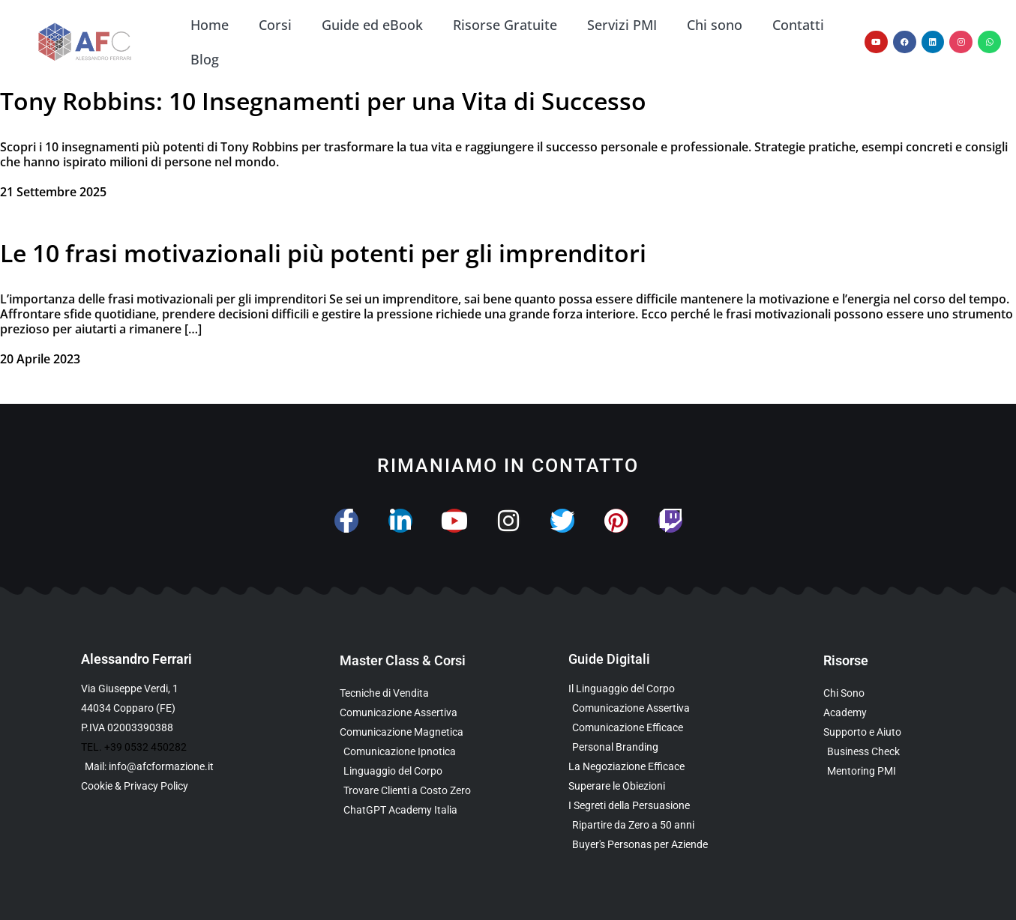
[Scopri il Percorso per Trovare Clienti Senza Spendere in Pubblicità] (424, 791)
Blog (204, 59)
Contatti (798, 25)
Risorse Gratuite (505, 25)
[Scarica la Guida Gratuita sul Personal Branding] (645, 747)
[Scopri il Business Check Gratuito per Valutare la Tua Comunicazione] (879, 752)
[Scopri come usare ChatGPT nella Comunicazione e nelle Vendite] (424, 810)
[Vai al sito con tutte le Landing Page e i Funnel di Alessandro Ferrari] (879, 713)
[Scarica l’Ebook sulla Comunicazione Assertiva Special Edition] (645, 708)
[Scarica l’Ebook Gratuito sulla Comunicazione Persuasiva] (645, 806)
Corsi (275, 25)
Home (209, 25)
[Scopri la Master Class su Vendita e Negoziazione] (424, 693)
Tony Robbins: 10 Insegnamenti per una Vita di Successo (323, 101)
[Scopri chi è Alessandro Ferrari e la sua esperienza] (879, 693)
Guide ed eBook (372, 25)
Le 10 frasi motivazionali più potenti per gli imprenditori (323, 253)
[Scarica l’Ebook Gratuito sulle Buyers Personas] (645, 845)
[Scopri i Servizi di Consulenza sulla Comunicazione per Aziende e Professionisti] (879, 732)
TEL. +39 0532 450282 (134, 747)
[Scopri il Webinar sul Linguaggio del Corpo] (424, 771)
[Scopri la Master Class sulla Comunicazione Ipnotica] (424, 752)
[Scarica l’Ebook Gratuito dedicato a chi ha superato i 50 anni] (645, 825)
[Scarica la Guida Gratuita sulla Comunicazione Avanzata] (645, 728)
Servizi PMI (622, 25)
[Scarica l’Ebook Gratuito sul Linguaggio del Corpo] (645, 689)
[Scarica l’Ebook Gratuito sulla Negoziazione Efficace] (645, 767)
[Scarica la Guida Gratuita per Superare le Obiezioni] (645, 786)
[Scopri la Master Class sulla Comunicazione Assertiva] (424, 713)
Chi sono (714, 25)
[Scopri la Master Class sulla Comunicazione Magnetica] (424, 732)
